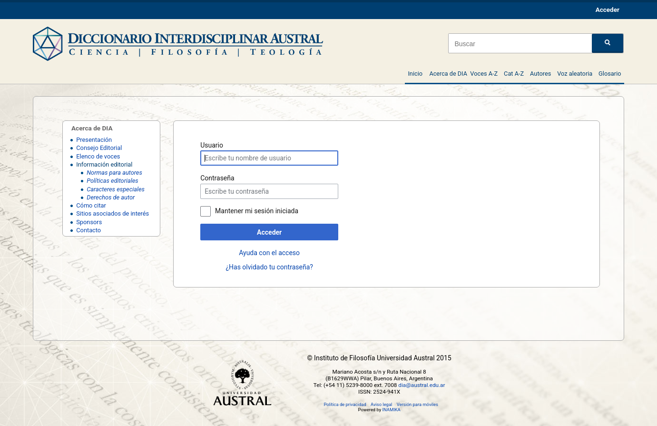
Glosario (609, 73)
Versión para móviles (417, 404)
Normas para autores (114, 172)
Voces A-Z (484, 73)
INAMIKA (391, 409)
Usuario (211, 145)
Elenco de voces (98, 156)
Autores (540, 73)
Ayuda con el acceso (269, 253)
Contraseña (217, 178)
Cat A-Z (514, 73)
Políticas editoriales (112, 180)
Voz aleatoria (574, 73)
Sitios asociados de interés (112, 213)
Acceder (269, 232)
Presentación (94, 139)
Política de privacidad (345, 404)
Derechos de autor (111, 197)
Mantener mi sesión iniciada (256, 211)
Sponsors (89, 222)
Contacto (88, 230)
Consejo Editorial (99, 147)
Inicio (415, 73)
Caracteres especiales (116, 189)
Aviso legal (381, 404)
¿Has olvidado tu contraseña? (269, 267)
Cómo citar (91, 205)
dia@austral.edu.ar (421, 385)
